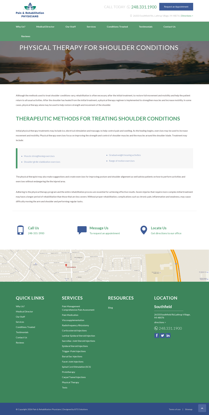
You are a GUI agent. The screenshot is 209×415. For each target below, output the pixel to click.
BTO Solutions (81, 408)
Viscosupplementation (73, 319)
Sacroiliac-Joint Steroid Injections (78, 340)
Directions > (187, 15)
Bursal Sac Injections (72, 355)
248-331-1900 (43, 230)
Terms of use (175, 408)
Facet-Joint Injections (72, 360)
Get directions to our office (166, 230)
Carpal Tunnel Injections (74, 376)
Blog (110, 306)
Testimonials (145, 26)
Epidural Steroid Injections (75, 345)
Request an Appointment (176, 6)
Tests (64, 386)
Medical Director (45, 26)
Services (91, 26)
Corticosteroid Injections (74, 329)
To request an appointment (104, 230)
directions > (160, 321)
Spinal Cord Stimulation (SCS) (76, 365)
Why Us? (20, 26)
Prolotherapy (68, 371)
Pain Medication (70, 314)
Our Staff (70, 26)
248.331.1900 (144, 6)
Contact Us (169, 26)
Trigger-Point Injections (74, 350)
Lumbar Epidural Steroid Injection (78, 334)
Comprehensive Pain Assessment (78, 308)
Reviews (25, 36)
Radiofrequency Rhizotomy (75, 324)
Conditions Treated (117, 26)
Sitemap (188, 408)
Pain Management (71, 305)
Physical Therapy (70, 381)
